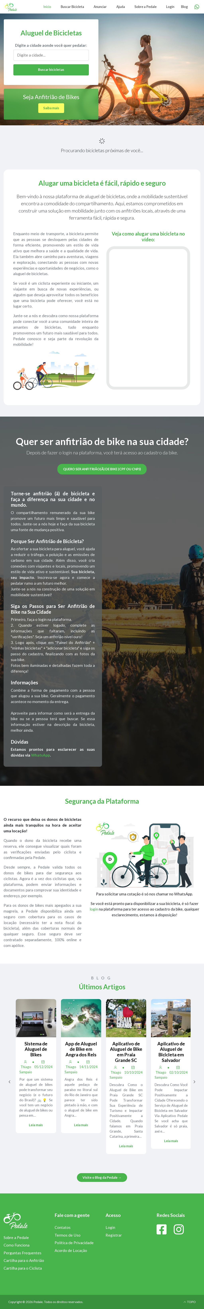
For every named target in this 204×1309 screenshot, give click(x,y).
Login (110, 1227)
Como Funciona (16, 1245)
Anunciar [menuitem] (100, 7)
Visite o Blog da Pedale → (102, 1177)
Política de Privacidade (74, 1242)
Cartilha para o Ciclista (23, 1268)
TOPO (189, 1302)
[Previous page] (9, 1082)
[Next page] (194, 1082)
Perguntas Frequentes (22, 1253)
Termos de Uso (67, 1235)
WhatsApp (40, 755)
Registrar (114, 1235)
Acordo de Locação (71, 1250)
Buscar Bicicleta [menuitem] (72, 7)
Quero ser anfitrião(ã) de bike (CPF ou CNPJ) (102, 469)
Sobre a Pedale (16, 1237)
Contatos (63, 1227)
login (94, 909)
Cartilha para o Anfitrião (24, 1260)
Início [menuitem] (47, 7)
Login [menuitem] (170, 7)
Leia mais (36, 1125)
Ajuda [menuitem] (120, 7)
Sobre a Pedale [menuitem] (145, 7)
